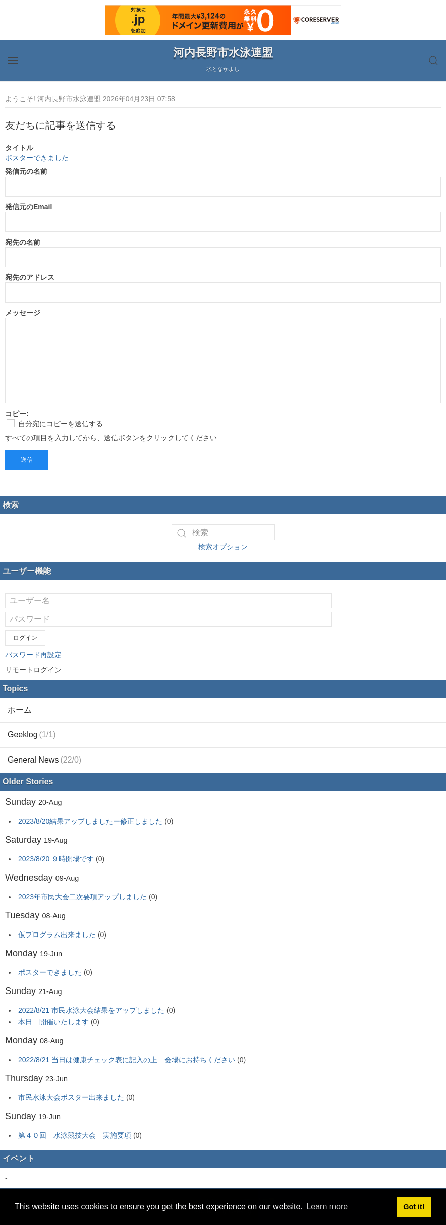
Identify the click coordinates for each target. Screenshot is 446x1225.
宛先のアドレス (29, 277)
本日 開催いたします (53, 1022)
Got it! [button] (413, 1207)
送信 (27, 459)
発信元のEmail (28, 207)
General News (44, 759)
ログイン (25, 637)
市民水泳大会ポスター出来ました (71, 1097)
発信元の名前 (26, 171)
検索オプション (223, 547)
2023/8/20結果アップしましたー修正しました (90, 821)
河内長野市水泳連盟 (223, 52)
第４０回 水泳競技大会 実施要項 (74, 1135)
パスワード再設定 (33, 655)
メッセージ (22, 313)
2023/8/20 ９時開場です (56, 859)
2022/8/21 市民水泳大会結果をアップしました (91, 1010)
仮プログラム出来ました (57, 934)
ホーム (20, 710)
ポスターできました (37, 158)
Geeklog (32, 734)
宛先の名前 (22, 242)
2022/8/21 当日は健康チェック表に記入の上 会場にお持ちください (126, 1060)
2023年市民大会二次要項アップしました (82, 897)
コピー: (17, 414)
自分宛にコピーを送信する (55, 424)
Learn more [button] (327, 1206)
